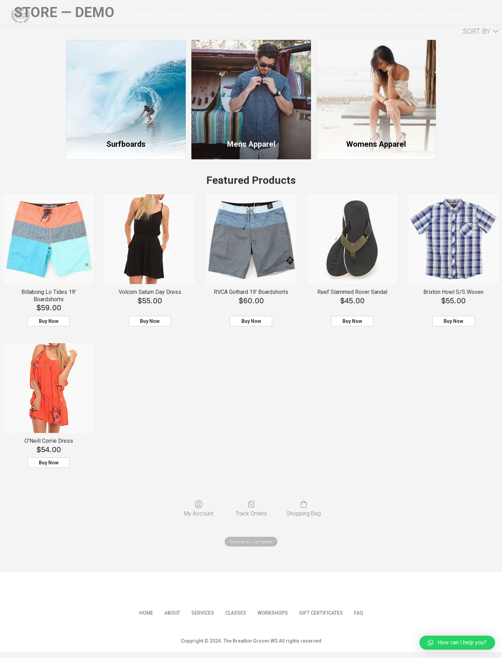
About (172, 613)
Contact (453, 16)
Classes (266, 16)
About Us (180, 16)
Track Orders (251, 508)
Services (223, 16)
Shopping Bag (304, 508)
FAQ (418, 16)
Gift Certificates (371, 16)
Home (142, 16)
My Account (198, 508)
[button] (457, 643)
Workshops (312, 16)
